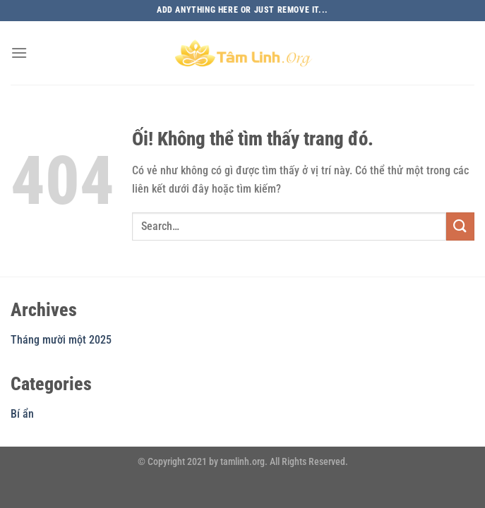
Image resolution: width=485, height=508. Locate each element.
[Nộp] (460, 226)
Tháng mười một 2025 (61, 339)
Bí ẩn (22, 414)
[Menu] (19, 52)
